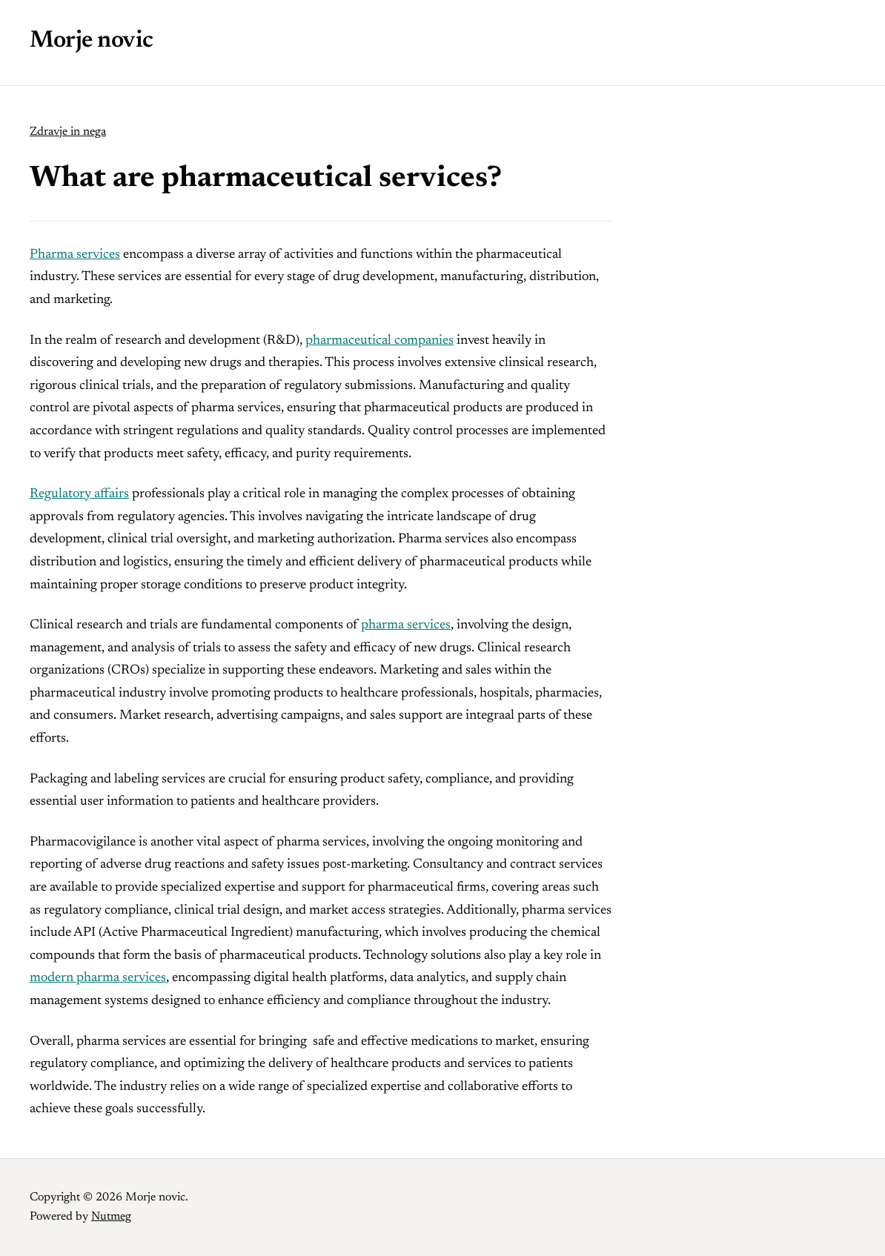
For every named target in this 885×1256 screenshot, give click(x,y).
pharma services (406, 625)
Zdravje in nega (68, 132)
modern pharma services (98, 978)
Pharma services (75, 255)
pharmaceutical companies (379, 341)
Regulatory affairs (79, 494)
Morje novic (91, 41)
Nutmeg (111, 1217)
